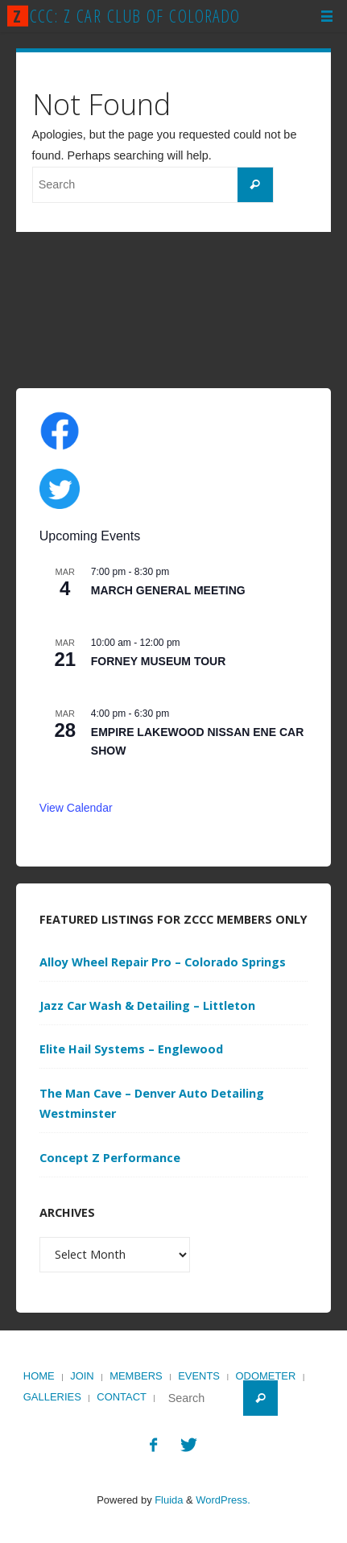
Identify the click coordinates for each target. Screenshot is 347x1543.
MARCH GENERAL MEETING (168, 590)
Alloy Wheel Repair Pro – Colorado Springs (162, 962)
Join (82, 1376)
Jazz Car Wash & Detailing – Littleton (147, 1005)
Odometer (266, 1376)
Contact (122, 1397)
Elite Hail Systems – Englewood (131, 1049)
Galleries (52, 1397)
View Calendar (76, 807)
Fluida (168, 1500)
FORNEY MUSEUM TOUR (158, 661)
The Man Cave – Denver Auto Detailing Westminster (151, 1104)
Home (39, 1376)
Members (136, 1376)
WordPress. (223, 1500)
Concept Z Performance (109, 1157)
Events (199, 1376)
